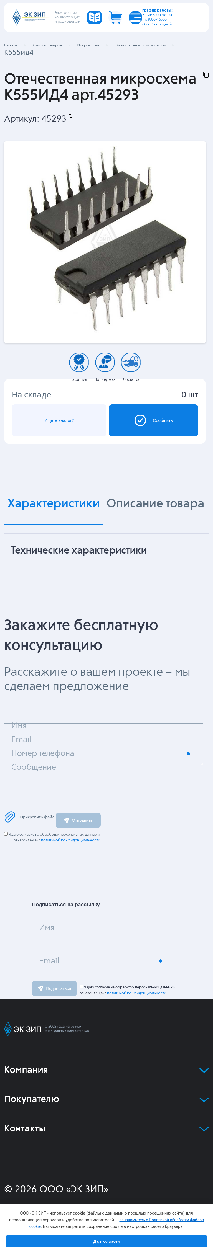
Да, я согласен (106, 1241)
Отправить (78, 820)
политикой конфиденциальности (70, 840)
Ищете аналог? (59, 420)
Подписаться (54, 988)
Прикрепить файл (29, 817)
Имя (46, 928)
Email (49, 961)
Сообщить (153, 420)
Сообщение (33, 767)
